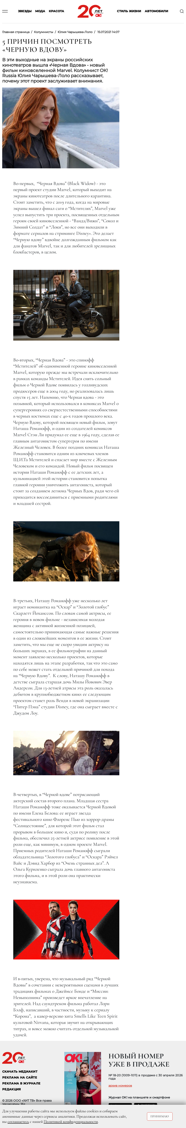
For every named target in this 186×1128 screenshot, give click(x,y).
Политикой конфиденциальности (71, 1121)
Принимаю (159, 1116)
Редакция (11, 1089)
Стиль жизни (129, 11)
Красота (56, 11)
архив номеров (120, 1085)
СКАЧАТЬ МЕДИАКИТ (19, 1071)
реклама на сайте (19, 1077)
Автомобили (156, 11)
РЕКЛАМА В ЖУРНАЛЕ (21, 1083)
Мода (40, 11)
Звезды (24, 11)
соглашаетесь (18, 1121)
